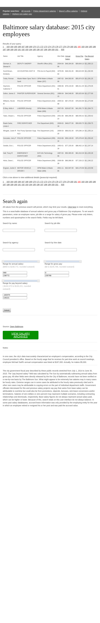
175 (53, 47)
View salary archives (20, 335)
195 (34, 49)
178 (64, 47)
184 (86, 47)
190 (15, 49)
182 (79, 47)
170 (34, 47)
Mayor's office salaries (68, 11)
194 (30, 49)
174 (49, 47)
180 (71, 47)
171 (38, 47)
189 (11, 49)
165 (15, 47)
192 (23, 49)
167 (23, 47)
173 (45, 47)
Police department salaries (44, 11)
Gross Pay (79, 56)
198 (45, 49)
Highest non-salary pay (22, 14)
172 (41, 47)
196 (38, 49)
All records (25, 11)
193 (26, 49)
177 (60, 47)
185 (90, 47)
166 (19, 47)
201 (56, 49)
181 (75, 47)
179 (68, 47)
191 (19, 49)
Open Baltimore (16, 326)
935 (62, 49)
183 (82, 47)
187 (4, 49)
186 (94, 47)
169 (30, 47)
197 (41, 49)
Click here (72, 207)
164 (11, 47)
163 (8, 47)
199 (49, 49)
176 (56, 47)
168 (26, 47)
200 (53, 49)
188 (8, 49)
